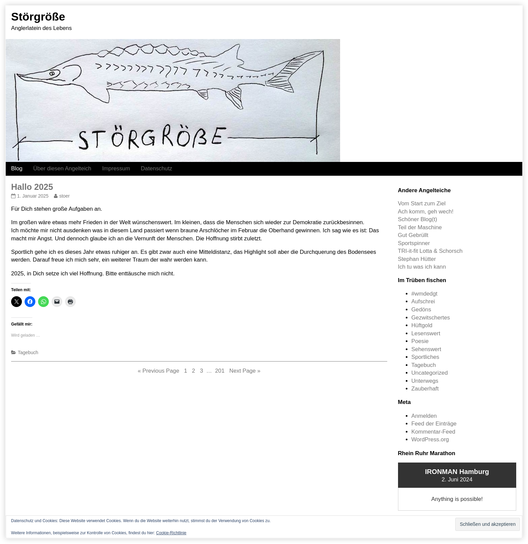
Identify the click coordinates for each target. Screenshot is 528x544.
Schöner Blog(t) (417, 219)
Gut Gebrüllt (413, 235)
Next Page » (244, 371)
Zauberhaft (425, 388)
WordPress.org (430, 439)
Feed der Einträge (434, 423)
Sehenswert (426, 349)
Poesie (420, 341)
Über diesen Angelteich (62, 168)
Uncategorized (429, 373)
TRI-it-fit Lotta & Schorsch (430, 251)
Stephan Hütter (417, 259)
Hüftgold (422, 325)
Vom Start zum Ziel (422, 203)
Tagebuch (28, 352)
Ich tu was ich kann (422, 267)
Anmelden (424, 416)
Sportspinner (414, 243)
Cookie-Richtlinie (171, 533)
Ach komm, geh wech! (426, 211)
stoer (64, 196)
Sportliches (425, 357)
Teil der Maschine (420, 227)
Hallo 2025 (32, 187)
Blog (17, 168)
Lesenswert (425, 333)
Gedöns (421, 309)
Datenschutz (156, 168)
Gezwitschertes (430, 317)
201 (220, 370)
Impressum (116, 168)
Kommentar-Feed (433, 432)
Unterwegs (424, 381)
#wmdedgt (424, 294)
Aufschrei (423, 301)
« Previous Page (158, 371)
